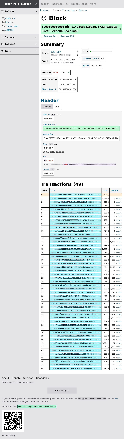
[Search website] (81, 4)
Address (83, 10)
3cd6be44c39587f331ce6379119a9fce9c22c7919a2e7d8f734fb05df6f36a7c (83, 195)
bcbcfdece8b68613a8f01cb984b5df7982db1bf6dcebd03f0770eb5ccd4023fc (83, 303)
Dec (55, 144)
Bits (59, 115)
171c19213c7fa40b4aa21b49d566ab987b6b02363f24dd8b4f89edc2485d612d (83, 227)
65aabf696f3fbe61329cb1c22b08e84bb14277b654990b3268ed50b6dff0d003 (83, 289)
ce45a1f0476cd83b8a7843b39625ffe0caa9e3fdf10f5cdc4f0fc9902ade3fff (83, 263)
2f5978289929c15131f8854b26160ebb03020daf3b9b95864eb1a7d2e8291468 (83, 300)
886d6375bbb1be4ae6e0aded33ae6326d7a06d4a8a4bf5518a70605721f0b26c (83, 235)
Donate (16, 378)
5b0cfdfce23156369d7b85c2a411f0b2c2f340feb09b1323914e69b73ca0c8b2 (83, 361)
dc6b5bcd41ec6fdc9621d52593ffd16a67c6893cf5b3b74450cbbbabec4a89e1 (83, 336)
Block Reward (49, 89)
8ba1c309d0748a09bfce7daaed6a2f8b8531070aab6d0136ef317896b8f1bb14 (83, 311)
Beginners (10, 37)
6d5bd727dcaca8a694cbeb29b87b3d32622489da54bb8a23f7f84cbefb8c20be (83, 271)
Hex (57, 106)
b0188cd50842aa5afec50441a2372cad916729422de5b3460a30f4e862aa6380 (83, 318)
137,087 (56, 51)
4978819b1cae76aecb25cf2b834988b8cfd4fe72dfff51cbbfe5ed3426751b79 (83, 274)
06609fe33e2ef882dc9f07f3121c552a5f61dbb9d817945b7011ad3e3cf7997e (83, 307)
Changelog (42, 378)
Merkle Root (48, 134)
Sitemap (28, 378)
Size (104, 191)
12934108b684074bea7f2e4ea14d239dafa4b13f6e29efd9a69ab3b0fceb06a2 (83, 245)
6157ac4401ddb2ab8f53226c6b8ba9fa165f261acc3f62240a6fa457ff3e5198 (83, 209)
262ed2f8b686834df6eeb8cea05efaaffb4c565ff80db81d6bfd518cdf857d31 (83, 198)
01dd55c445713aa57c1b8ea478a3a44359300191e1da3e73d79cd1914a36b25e (83, 296)
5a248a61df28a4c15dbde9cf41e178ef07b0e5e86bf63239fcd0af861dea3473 (83, 321)
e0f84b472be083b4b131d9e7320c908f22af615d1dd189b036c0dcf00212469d (83, 206)
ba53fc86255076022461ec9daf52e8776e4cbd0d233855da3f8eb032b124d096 (83, 260)
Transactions (90, 58)
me (116, 399)
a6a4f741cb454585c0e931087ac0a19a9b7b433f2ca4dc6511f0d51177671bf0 (83, 325)
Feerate (114, 191)
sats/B (118, 198)
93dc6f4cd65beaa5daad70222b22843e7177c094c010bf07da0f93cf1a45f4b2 (83, 292)
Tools (8, 51)
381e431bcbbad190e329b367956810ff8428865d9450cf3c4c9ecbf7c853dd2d (83, 329)
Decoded (47, 106)
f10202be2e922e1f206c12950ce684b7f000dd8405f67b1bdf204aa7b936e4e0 (83, 368)
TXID (52, 191)
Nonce (46, 169)
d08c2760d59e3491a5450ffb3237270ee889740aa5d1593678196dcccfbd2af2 (83, 242)
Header (49, 100)
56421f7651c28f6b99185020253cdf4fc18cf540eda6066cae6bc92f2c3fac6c (83, 220)
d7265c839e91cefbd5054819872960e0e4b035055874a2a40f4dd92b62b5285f (83, 347)
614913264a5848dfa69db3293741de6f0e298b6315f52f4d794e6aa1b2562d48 (83, 213)
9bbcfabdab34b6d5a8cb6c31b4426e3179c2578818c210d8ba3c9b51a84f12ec (83, 256)
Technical (10, 44)
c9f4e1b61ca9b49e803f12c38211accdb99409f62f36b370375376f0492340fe (83, 354)
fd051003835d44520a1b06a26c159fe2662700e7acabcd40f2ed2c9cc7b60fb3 (83, 249)
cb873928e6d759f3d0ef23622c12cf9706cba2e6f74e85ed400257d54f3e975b (83, 285)
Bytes (86, 65)
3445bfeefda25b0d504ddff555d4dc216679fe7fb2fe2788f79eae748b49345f (83, 224)
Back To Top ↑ (62, 390)
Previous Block (50, 124)
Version (46, 114)
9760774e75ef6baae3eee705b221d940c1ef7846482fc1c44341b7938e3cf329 (83, 278)
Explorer (45, 10)
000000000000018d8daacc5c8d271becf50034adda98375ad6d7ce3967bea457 (81, 128)
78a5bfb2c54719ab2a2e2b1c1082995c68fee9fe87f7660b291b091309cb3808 (83, 339)
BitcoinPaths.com (25, 382)
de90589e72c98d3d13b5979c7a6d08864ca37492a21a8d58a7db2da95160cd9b (83, 365)
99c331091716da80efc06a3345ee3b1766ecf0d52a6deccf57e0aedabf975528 (83, 253)
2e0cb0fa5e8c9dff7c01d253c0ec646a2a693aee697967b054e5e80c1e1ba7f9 (83, 332)
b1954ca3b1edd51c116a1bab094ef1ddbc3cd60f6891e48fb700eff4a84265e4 (83, 267)
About (5, 378)
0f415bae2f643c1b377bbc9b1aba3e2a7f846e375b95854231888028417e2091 (83, 314)
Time (45, 144)
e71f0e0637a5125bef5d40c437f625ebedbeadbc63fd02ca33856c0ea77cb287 (83, 358)
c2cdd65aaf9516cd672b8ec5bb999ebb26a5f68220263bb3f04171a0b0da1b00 (83, 202)
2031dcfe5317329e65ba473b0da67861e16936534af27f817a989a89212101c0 (83, 216)
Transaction (68, 10)
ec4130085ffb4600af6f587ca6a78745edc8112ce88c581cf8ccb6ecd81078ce (83, 238)
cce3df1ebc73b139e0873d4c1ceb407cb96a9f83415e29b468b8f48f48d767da (83, 343)
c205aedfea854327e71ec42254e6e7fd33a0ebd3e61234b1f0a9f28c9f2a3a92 (83, 282)
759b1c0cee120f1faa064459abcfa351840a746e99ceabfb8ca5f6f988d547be (83, 231)
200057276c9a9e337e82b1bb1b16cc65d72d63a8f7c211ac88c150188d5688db (83, 350)
